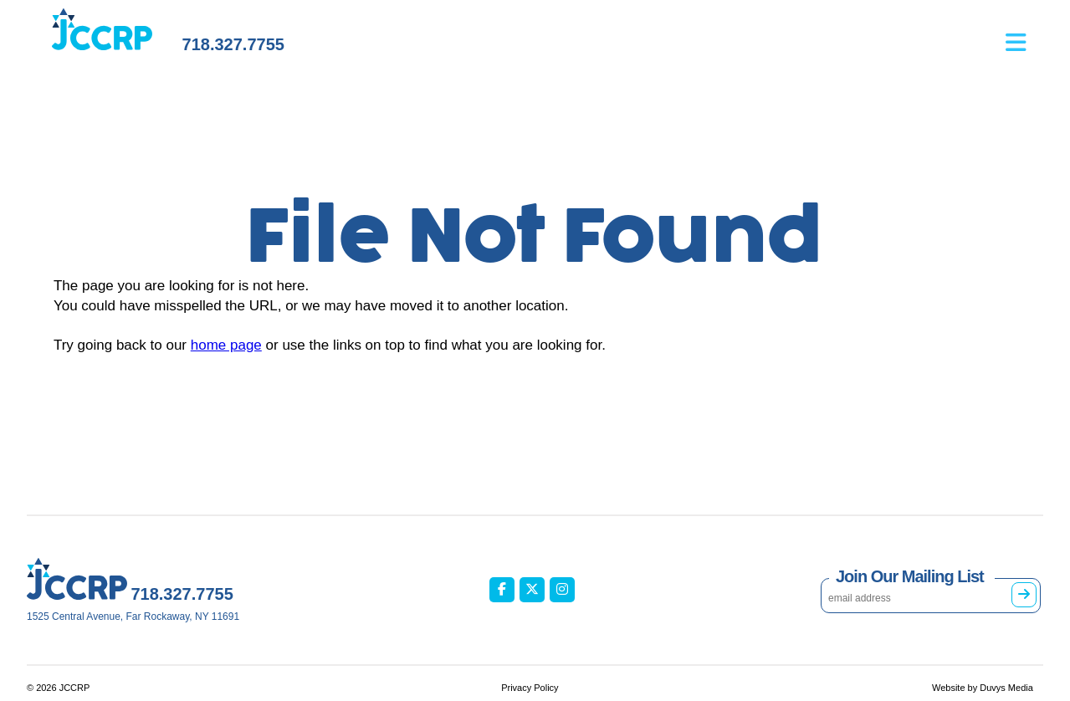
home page (226, 345)
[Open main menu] (1024, 34)
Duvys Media (1006, 688)
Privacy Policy (529, 688)
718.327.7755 (233, 44)
